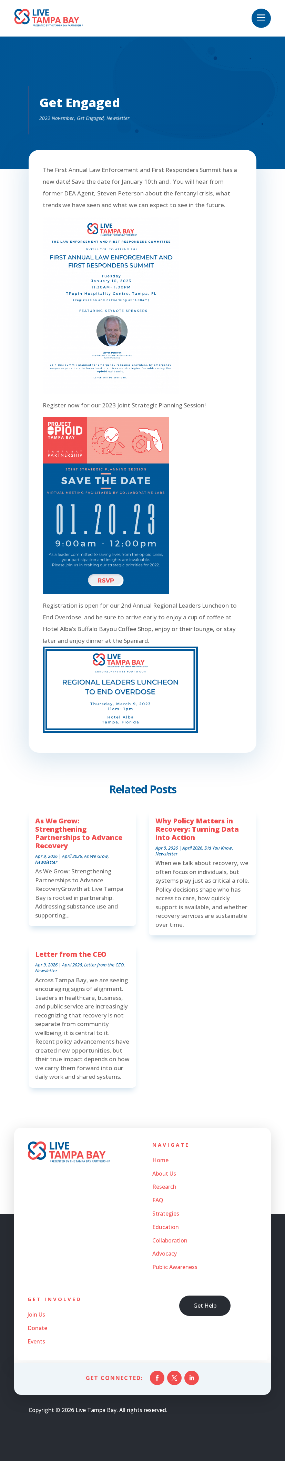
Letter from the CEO (70, 954)
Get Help (204, 1305)
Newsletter (118, 118)
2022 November (56, 118)
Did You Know (218, 848)
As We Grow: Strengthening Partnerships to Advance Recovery (78, 833)
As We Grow (96, 856)
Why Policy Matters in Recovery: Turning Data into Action (197, 829)
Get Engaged (90, 118)
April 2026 (72, 856)
